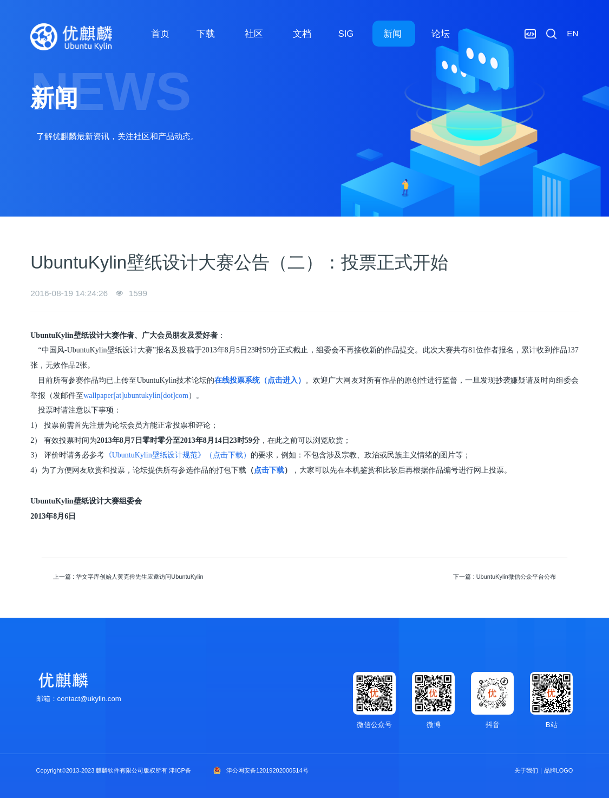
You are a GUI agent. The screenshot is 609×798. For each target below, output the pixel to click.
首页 (160, 33)
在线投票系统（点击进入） (259, 380)
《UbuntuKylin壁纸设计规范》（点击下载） (177, 455)
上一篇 (128, 576)
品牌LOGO (558, 770)
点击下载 (269, 470)
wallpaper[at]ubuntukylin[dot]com (135, 395)
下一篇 (504, 576)
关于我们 (526, 770)
